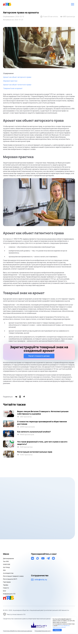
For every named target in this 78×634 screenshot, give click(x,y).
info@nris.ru (41, 579)
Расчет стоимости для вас (39, 356)
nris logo (7, 4)
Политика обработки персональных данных (17, 631)
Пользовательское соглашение (45, 631)
